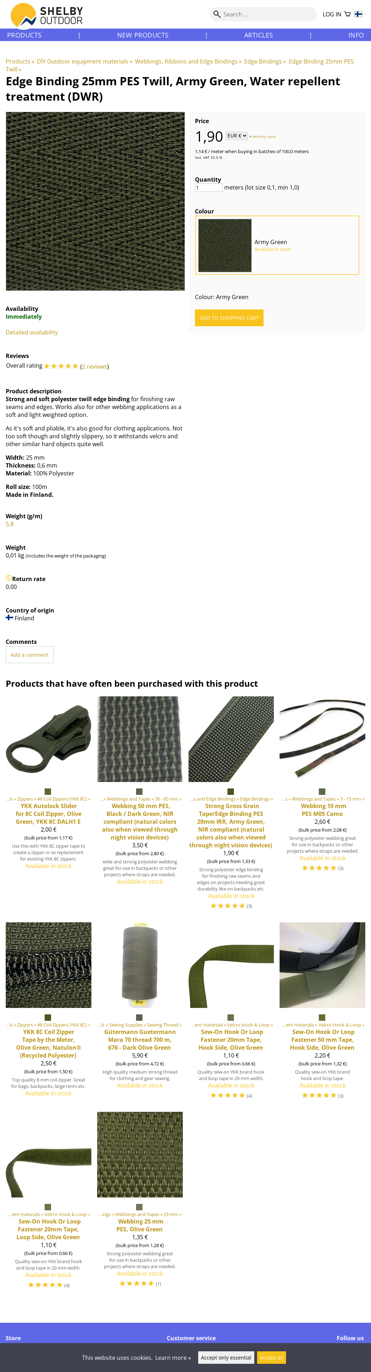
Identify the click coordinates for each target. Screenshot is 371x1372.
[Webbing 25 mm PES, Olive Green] (140, 1204)
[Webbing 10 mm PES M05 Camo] (322, 806)
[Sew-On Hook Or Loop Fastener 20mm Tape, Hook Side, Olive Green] (231, 1014)
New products (143, 35)
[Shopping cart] (347, 14)
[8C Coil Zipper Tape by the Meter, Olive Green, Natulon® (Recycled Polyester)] (48, 1014)
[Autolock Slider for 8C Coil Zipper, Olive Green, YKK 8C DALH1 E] (48, 806)
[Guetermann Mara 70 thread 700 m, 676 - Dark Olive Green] (140, 1014)
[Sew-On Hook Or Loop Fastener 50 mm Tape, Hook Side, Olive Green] (322, 1014)
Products (24, 35)
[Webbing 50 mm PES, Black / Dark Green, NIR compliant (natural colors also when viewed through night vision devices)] (140, 806)
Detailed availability (32, 332)
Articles (258, 35)
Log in (332, 14)
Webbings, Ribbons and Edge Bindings (188, 61)
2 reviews (94, 366)
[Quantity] (209, 187)
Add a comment (30, 654)
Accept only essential (226, 1357)
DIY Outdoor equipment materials (84, 61)
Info (356, 35)
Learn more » (173, 1358)
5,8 (10, 524)
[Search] (263, 14)
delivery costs (264, 135)
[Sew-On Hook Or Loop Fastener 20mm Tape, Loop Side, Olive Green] (48, 1204)
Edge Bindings (265, 61)
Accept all (271, 1357)
